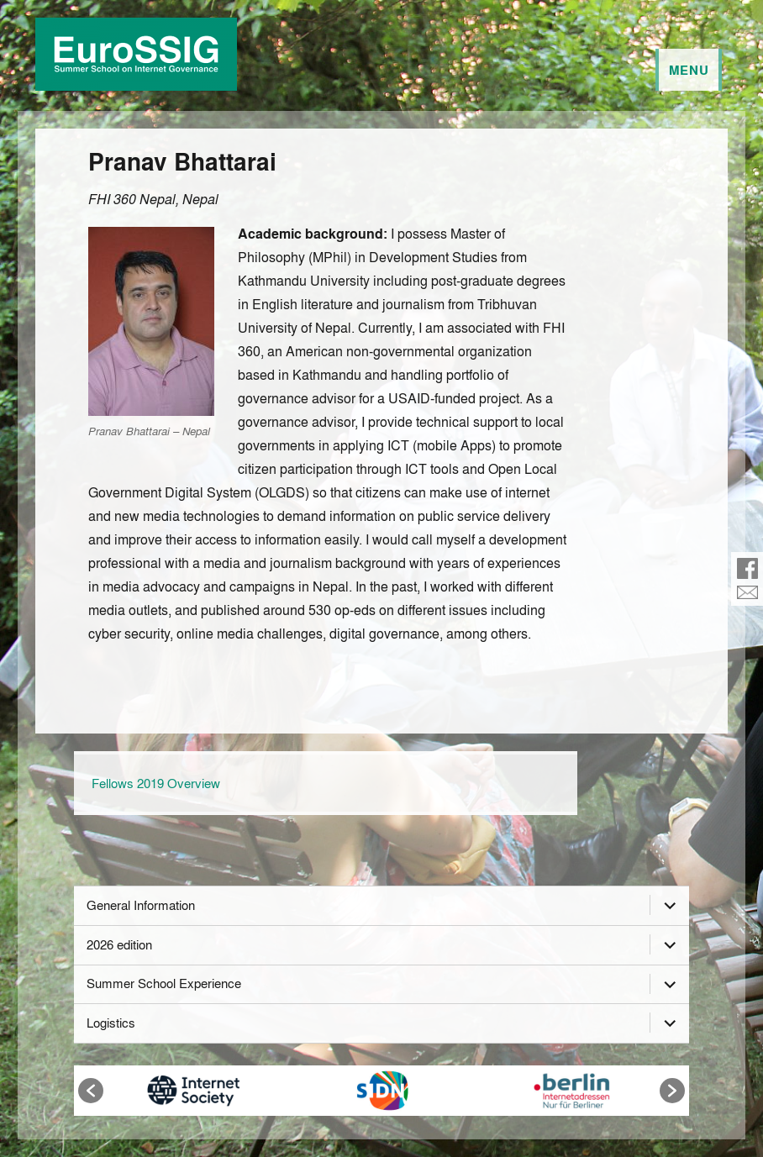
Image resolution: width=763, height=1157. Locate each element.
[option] (193, 1090)
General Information (141, 905)
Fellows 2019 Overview (156, 783)
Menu (689, 69)
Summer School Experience (164, 983)
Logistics (111, 1022)
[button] (90, 1090)
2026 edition (119, 944)
